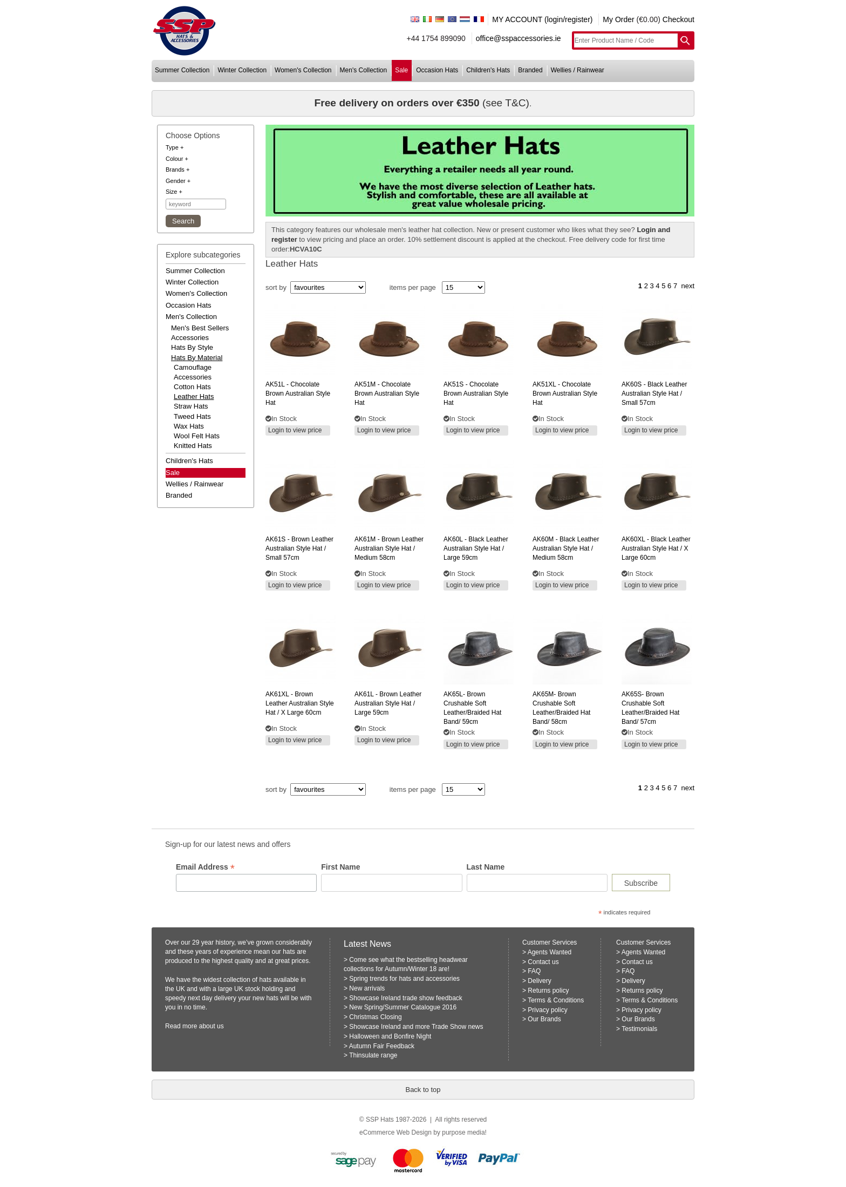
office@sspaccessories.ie (518, 38)
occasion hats (437, 70)
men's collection (363, 70)
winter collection (242, 70)
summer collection (182, 70)
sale (401, 70)
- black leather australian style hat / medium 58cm (566, 548)
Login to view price (295, 430)
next (687, 286)
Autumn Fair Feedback (381, 1046)
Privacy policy (547, 1010)
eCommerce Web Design (395, 1132)
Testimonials (639, 1029)
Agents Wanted (550, 952)
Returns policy (548, 990)
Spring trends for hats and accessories (404, 978)
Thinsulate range (373, 1055)
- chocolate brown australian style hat (297, 393)
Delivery (539, 981)
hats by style (192, 347)
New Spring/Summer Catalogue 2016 (402, 1007)
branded (530, 70)
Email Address (205, 867)
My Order (618, 19)
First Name (340, 867)
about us (211, 1026)
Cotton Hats (192, 387)
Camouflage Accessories (193, 372)
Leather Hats (194, 396)
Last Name (486, 867)
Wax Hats (189, 426)
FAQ (534, 971)
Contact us (543, 962)
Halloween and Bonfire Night (390, 1036)
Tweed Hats (192, 416)
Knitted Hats (193, 446)
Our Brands (544, 1019)
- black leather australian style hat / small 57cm (654, 393)
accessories (190, 338)
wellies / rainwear (577, 70)
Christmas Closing (375, 1017)
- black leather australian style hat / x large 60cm (656, 548)
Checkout (678, 19)
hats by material (196, 358)
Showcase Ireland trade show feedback (405, 998)
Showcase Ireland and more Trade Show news (416, 1026)
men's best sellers (200, 328)
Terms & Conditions (556, 1000)
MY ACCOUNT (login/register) (542, 19)
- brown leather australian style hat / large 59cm (387, 703)
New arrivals (367, 988)
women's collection (303, 70)
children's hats (488, 70)
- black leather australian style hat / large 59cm (476, 548)
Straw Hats (191, 406)
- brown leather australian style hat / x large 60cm (299, 703)
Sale (173, 473)
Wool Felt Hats (197, 436)
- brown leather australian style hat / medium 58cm (389, 548)
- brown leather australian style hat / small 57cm (299, 548)
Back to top (422, 1090)
